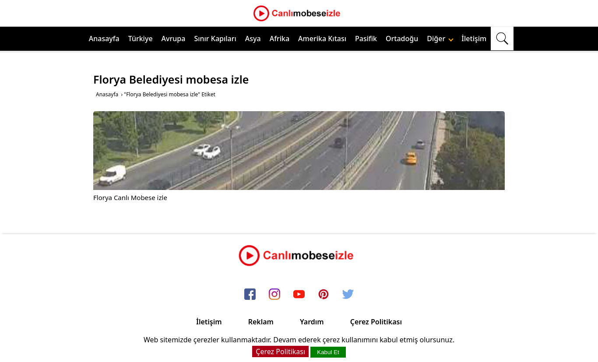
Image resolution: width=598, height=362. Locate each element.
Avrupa (174, 38)
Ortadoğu (402, 38)
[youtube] (299, 295)
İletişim (473, 38)
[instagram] (274, 295)
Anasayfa (104, 38)
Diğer (440, 38)
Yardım (312, 322)
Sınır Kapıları (215, 38)
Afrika (279, 38)
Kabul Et (328, 352)
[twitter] (348, 295)
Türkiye (140, 38)
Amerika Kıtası (322, 38)
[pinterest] (323, 295)
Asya (253, 38)
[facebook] (250, 295)
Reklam (261, 322)
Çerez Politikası (376, 322)
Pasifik (366, 38)
